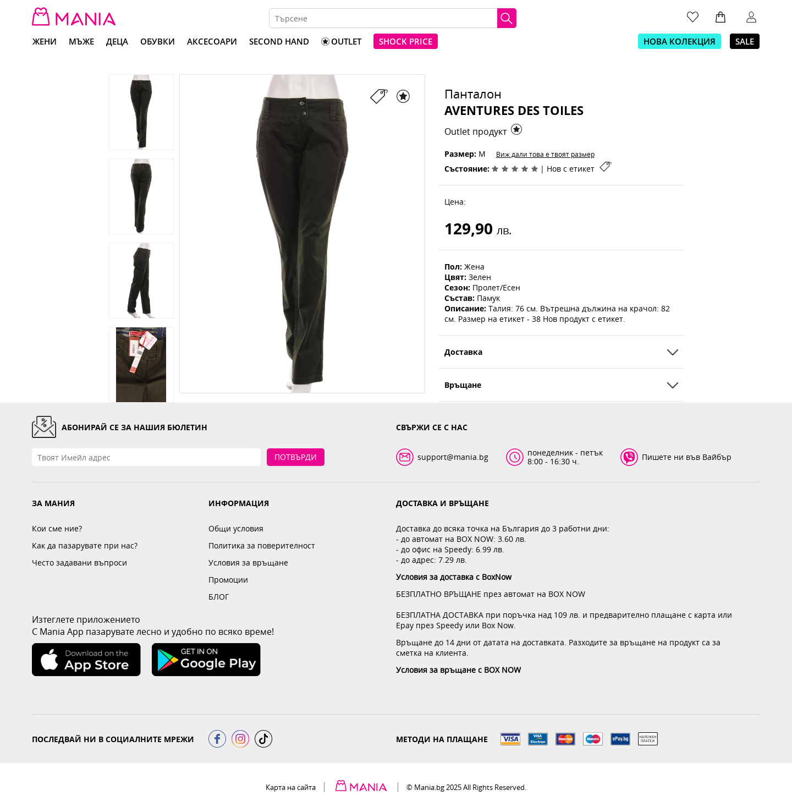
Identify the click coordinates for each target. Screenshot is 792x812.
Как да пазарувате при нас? (85, 545)
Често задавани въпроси (79, 562)
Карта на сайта (291, 787)
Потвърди (295, 457)
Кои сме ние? (57, 528)
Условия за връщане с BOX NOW (458, 670)
